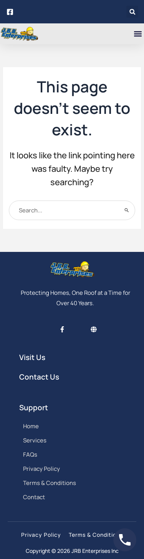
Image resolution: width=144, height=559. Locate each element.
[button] (132, 12)
